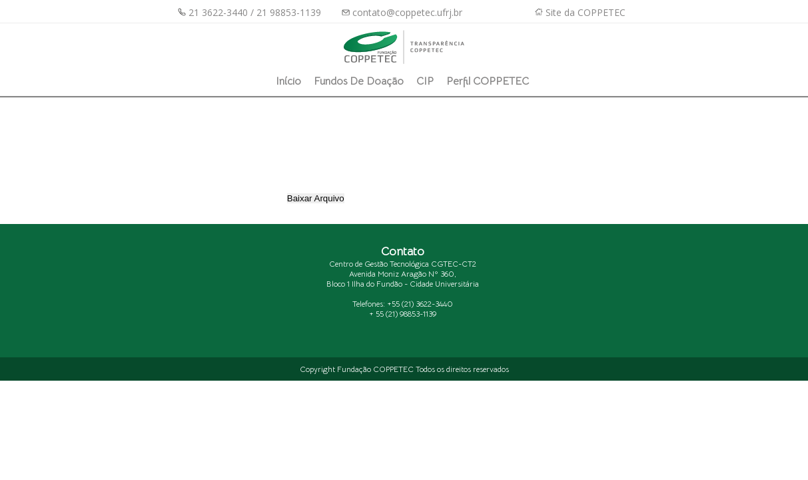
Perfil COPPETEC (487, 81)
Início (288, 81)
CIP (425, 81)
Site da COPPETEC (585, 12)
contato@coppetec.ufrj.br (402, 12)
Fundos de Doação (359, 81)
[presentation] (396, 161)
